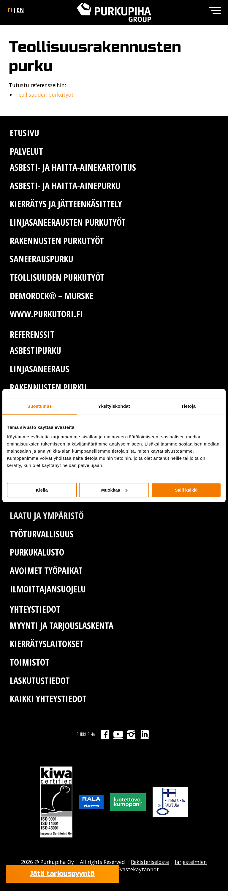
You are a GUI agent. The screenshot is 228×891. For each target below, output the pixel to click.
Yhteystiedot (35, 609)
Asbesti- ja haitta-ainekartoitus (73, 167)
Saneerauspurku (41, 259)
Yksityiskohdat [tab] (114, 406)
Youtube (118, 734)
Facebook (104, 734)
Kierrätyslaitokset (46, 644)
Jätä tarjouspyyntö (62, 874)
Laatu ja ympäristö (47, 515)
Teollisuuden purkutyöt (44, 94)
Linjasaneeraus (39, 369)
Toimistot (29, 662)
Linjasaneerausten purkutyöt (68, 222)
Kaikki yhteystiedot (48, 699)
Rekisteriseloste (150, 861)
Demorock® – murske (51, 296)
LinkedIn (144, 734)
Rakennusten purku (48, 387)
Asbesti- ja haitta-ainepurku (65, 186)
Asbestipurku (35, 350)
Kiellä (42, 489)
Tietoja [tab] (188, 406)
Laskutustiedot (40, 680)
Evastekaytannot (137, 869)
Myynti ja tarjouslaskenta (61, 625)
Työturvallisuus (42, 534)
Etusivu (24, 133)
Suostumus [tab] (39, 406)
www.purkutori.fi (46, 314)
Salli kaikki (186, 489)
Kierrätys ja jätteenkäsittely (66, 204)
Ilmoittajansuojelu (48, 589)
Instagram (131, 734)
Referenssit (32, 334)
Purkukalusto (37, 552)
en (20, 9)
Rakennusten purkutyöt (57, 241)
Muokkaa (114, 489)
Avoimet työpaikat (46, 570)
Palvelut (26, 151)
